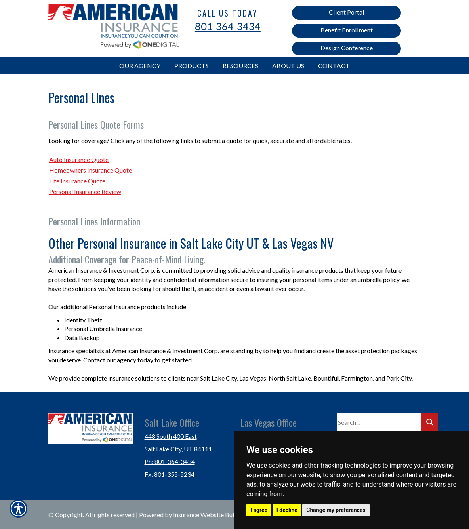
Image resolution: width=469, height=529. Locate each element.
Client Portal (346, 12)
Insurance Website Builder (209, 514)
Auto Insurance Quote (79, 159)
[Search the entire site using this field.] (379, 422)
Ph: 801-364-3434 (170, 461)
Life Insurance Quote (77, 181)
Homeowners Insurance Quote (90, 170)
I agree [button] (258, 510)
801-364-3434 (228, 26)
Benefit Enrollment (346, 30)
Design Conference (346, 47)
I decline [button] (286, 510)
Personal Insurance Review (85, 191)
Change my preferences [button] (335, 510)
